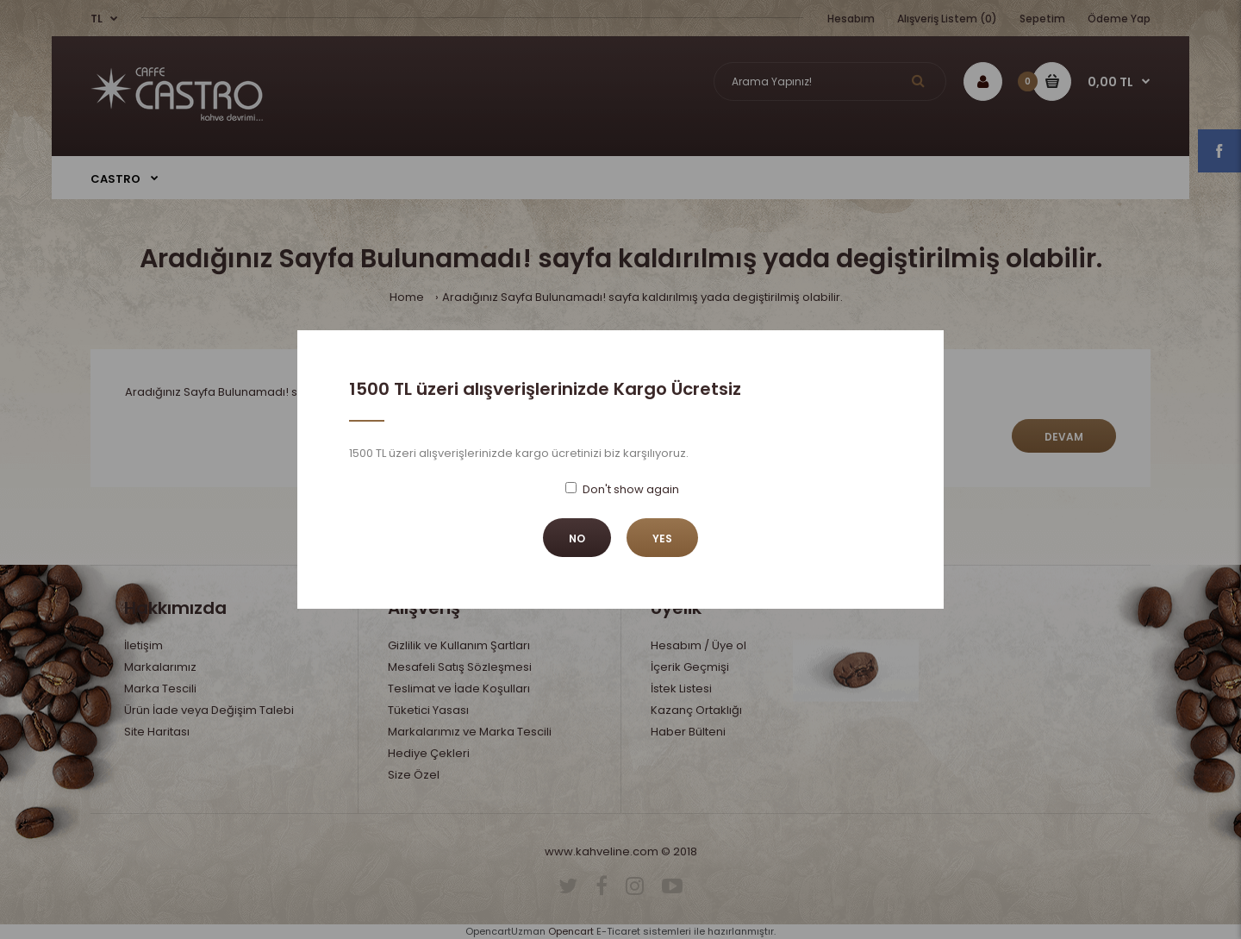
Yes (662, 538)
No (577, 538)
